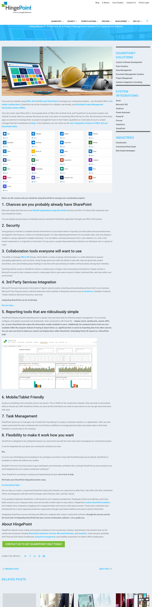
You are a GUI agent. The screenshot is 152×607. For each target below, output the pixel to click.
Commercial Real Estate (126, 147)
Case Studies (118, 3)
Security (72, 10)
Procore (107, 10)
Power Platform (89, 10)
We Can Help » (8, 305)
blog (33, 123)
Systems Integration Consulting (129, 82)
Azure (118, 100)
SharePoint (57, 10)
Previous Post (12, 569)
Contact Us (131, 3)
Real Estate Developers (125, 151)
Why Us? (137, 10)
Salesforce (88, 291)
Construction (121, 143)
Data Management (124, 70)
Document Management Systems (130, 74)
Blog (97, 3)
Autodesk (82, 533)
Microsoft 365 (122, 104)
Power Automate (123, 112)
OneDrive (120, 108)
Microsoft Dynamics (65, 533)
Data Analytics (122, 66)
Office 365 (30, 101)
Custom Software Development (129, 62)
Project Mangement (124, 78)
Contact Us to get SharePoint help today (33, 544)
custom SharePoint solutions (98, 502)
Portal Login (144, 3)
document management (45, 537)
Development (122, 10)
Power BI (119, 116)
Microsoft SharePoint (48, 101)
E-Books (105, 3)
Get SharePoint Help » (11, 485)
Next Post (105, 569)
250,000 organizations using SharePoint (49, 210)
